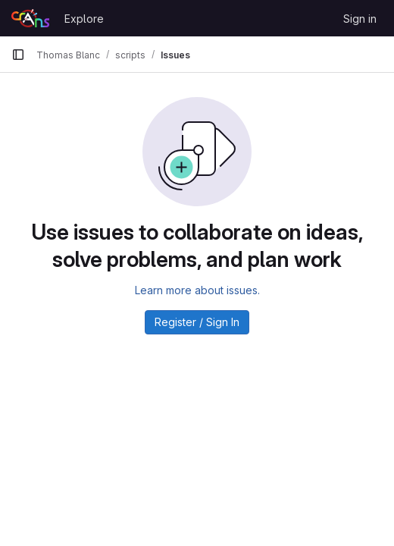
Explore (84, 18)
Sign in (360, 18)
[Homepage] (30, 18)
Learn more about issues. (197, 290)
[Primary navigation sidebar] (18, 54)
